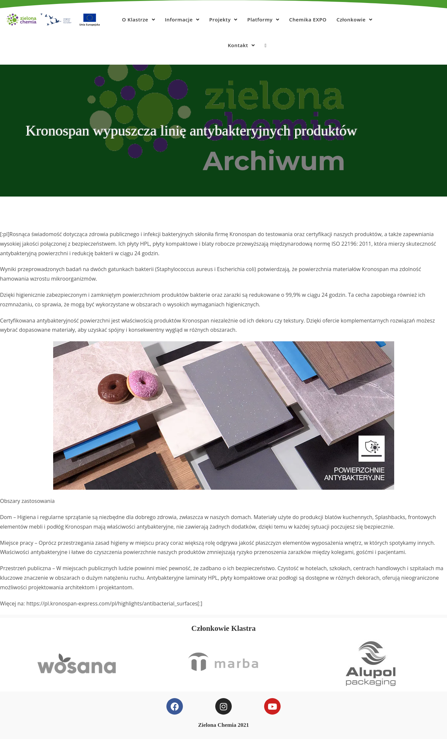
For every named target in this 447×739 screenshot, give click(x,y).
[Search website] (265, 45)
